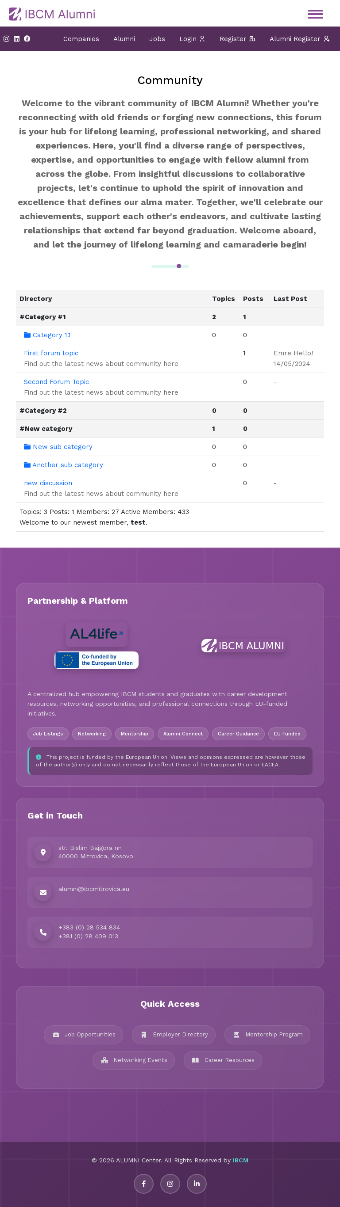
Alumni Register (299, 39)
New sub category (58, 447)
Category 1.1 (47, 335)
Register (237, 39)
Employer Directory (173, 1034)
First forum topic (51, 353)
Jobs (157, 39)
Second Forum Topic (56, 382)
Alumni (124, 39)
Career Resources (223, 1060)
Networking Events (133, 1060)
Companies (81, 39)
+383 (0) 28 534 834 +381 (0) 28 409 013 (89, 932)
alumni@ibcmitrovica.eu (93, 888)
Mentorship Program (267, 1034)
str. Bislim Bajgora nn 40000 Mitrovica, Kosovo (95, 852)
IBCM (240, 1160)
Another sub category (63, 465)
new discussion (48, 483)
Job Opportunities (83, 1034)
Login (192, 39)
